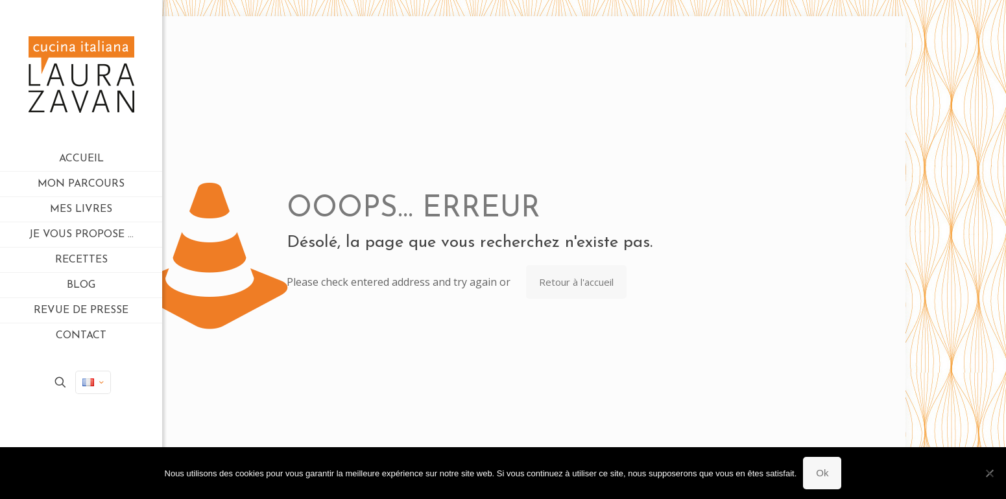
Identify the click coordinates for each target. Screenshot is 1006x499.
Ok (822, 472)
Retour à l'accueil (576, 281)
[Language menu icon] (93, 382)
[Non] (989, 473)
